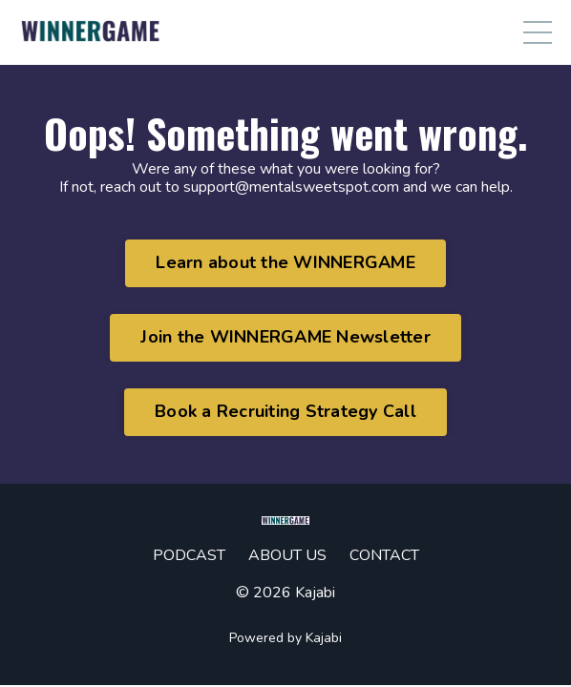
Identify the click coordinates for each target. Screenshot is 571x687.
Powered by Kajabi (285, 638)
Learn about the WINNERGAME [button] (285, 262)
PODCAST (189, 555)
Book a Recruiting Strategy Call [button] (285, 411)
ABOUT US (287, 555)
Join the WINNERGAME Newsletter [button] (285, 336)
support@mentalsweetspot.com (291, 187)
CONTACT (384, 555)
